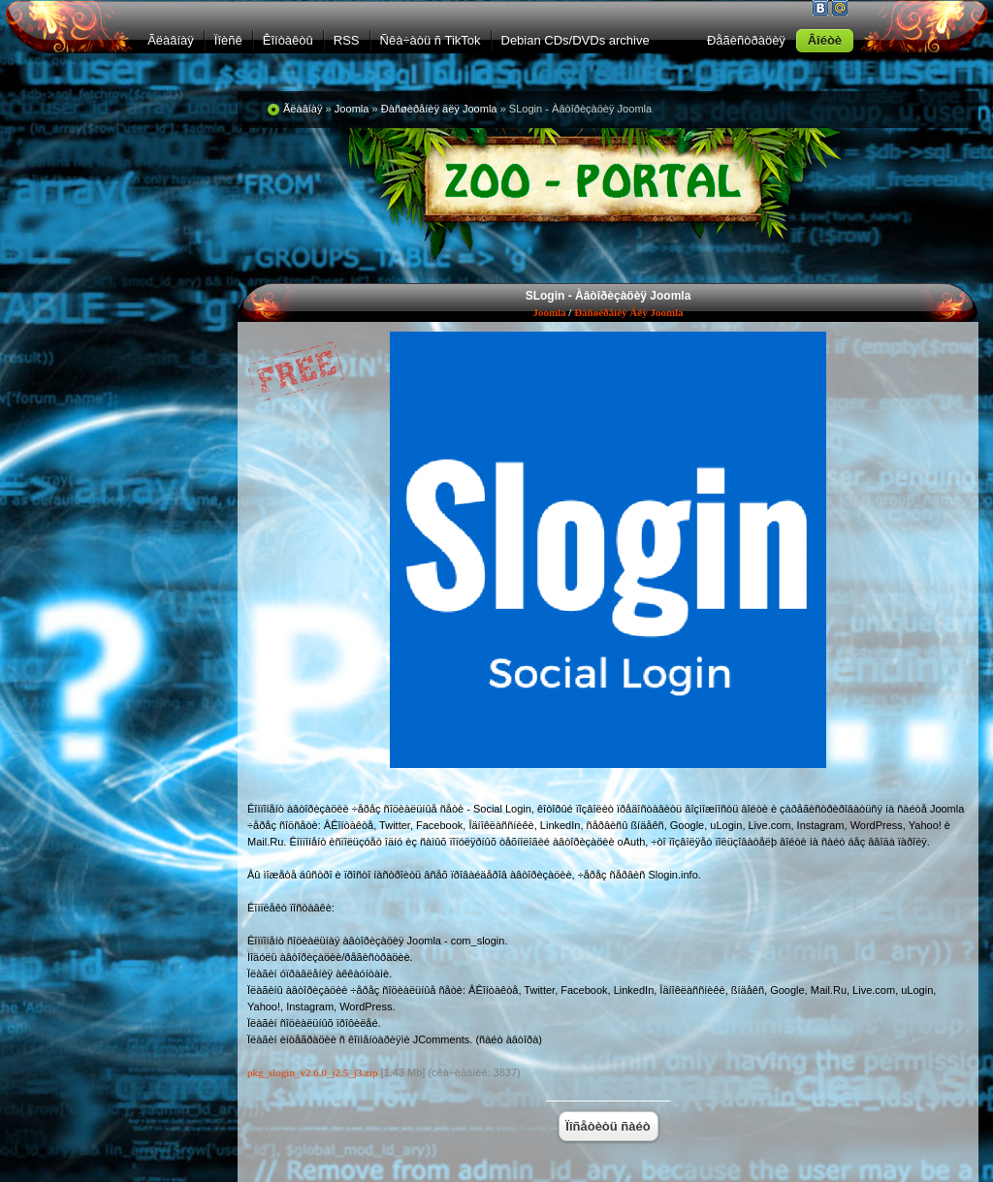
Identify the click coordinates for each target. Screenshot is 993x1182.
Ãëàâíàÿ (170, 40)
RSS (347, 40)
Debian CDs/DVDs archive (575, 40)
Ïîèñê (228, 40)
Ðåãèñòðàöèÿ (746, 40)
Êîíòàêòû (288, 40)
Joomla (548, 312)
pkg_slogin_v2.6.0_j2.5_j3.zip (312, 1072)
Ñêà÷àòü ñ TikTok (430, 40)
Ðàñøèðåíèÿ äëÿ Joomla (628, 312)
